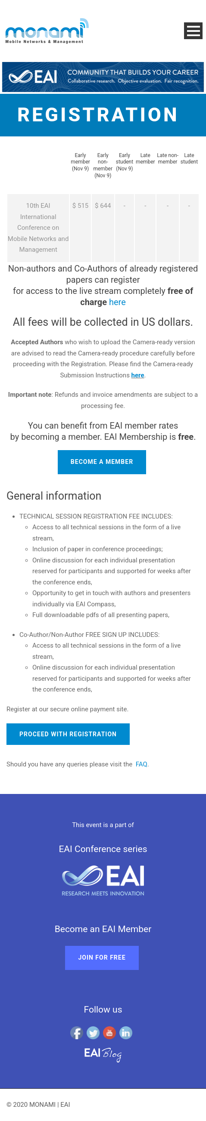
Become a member (102, 461)
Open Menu (193, 30)
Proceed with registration (68, 734)
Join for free (101, 957)
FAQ (141, 764)
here (117, 302)
